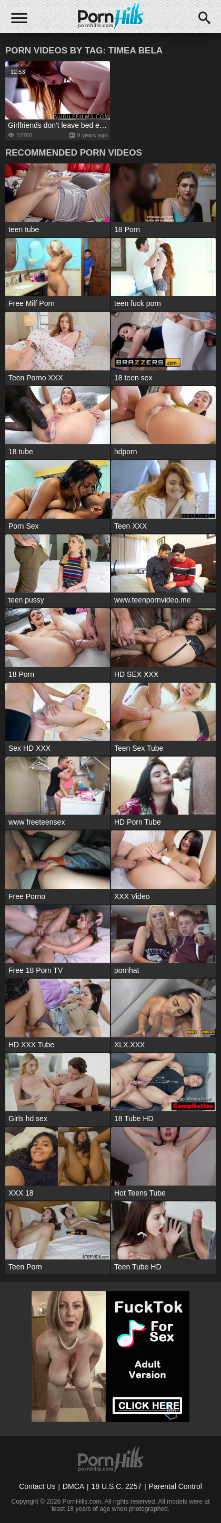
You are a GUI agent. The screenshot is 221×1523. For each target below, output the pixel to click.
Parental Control (175, 1486)
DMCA (73, 1486)
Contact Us (37, 1486)
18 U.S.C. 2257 (116, 1486)
